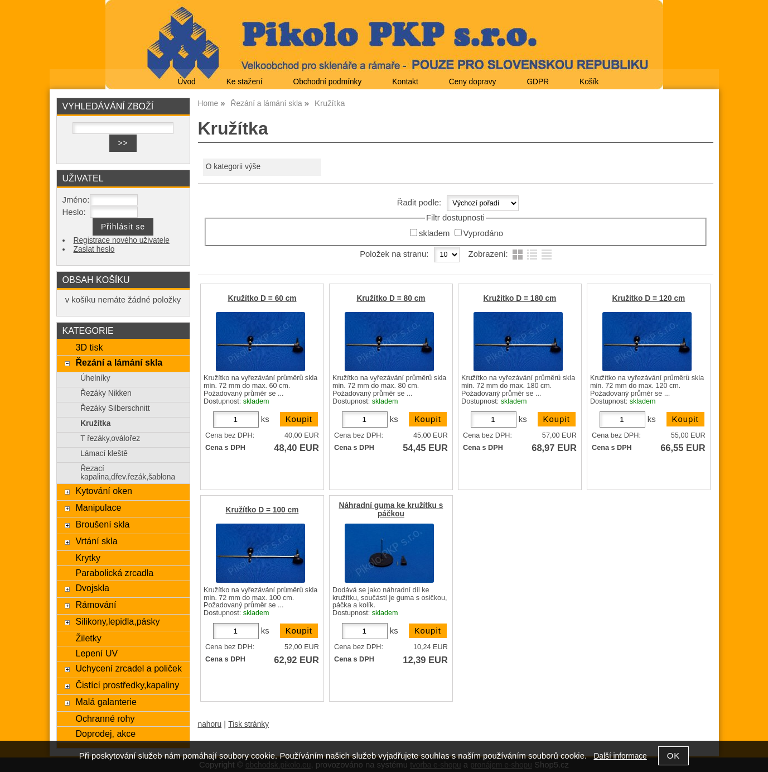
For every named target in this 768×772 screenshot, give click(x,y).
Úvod (187, 82)
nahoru (210, 724)
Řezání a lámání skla (118, 362)
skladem (434, 233)
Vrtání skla (96, 541)
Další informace (619, 756)
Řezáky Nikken (106, 393)
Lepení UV (96, 653)
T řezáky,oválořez (110, 438)
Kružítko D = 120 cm (648, 298)
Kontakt (405, 82)
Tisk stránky (248, 724)
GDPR (538, 82)
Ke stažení (244, 82)
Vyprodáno (483, 233)
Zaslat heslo (94, 249)
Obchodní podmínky (327, 82)
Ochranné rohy (104, 718)
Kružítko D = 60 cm (262, 298)
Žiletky (88, 638)
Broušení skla (102, 524)
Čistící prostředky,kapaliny (127, 685)
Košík (588, 82)
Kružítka (95, 423)
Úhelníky (95, 378)
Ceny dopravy (472, 82)
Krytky (87, 558)
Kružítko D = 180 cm (520, 298)
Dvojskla (92, 588)
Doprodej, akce (105, 733)
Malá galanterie (106, 702)
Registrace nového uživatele (122, 240)
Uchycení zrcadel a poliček (128, 668)
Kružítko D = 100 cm (262, 510)
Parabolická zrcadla (114, 573)
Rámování (95, 605)
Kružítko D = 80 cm (390, 298)
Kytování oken (103, 491)
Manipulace (98, 507)
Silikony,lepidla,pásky (117, 621)
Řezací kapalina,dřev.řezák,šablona (127, 472)
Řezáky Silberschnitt (114, 408)
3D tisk (89, 347)
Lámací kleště (104, 453)
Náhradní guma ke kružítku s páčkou (391, 509)
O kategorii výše (233, 166)
